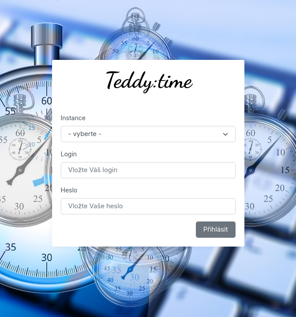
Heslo (69, 190)
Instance (73, 118)
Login (69, 154)
